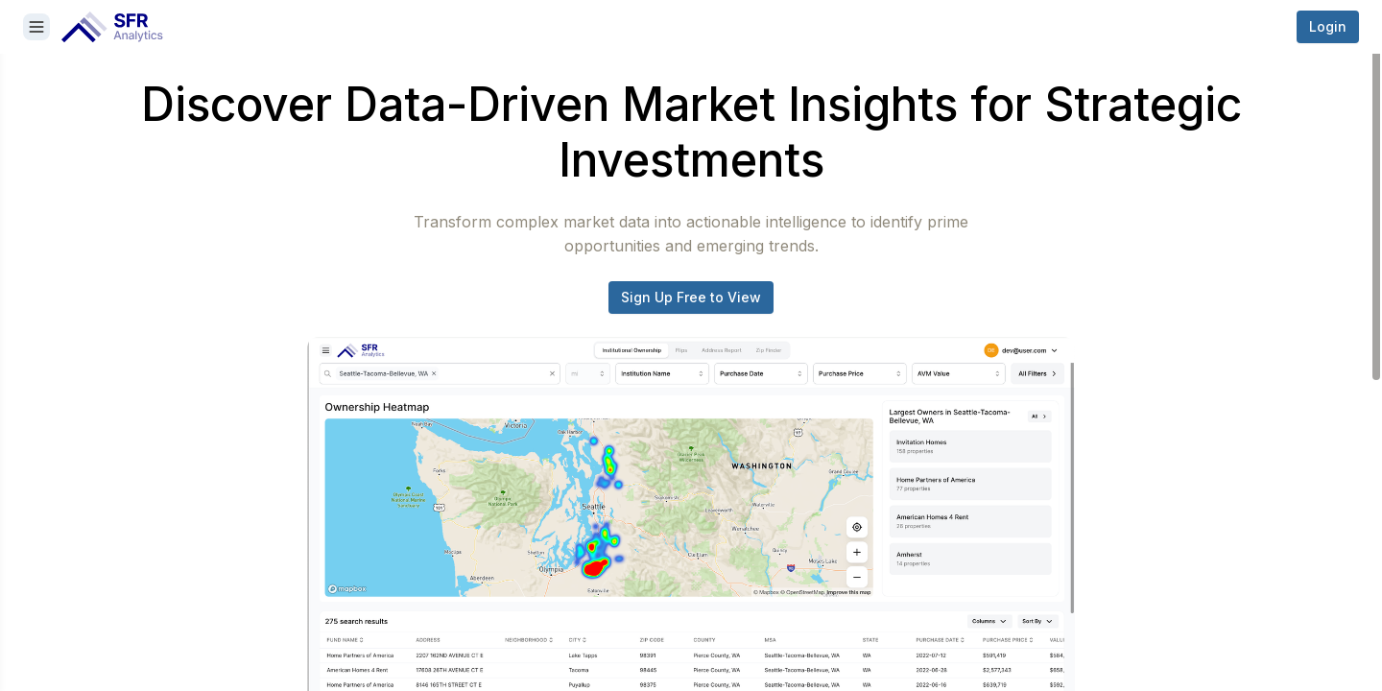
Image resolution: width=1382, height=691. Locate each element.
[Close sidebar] (36, 26)
